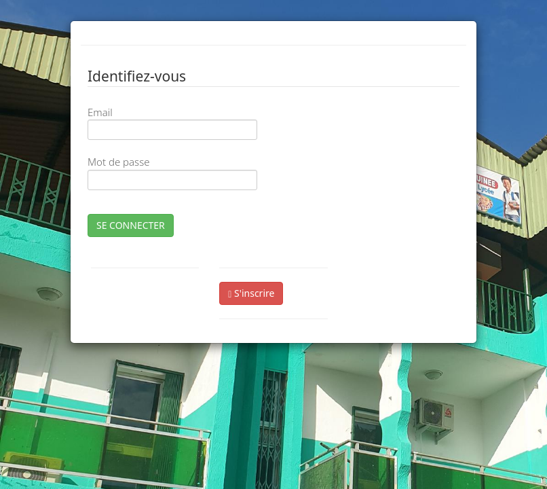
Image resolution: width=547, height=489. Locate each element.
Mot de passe (118, 161)
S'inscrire (251, 293)
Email (100, 112)
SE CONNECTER (130, 225)
